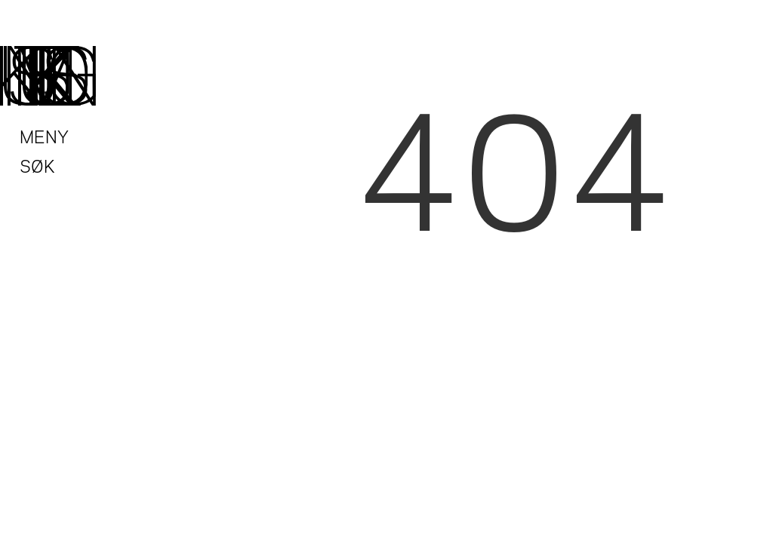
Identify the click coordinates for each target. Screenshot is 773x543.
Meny (44, 135)
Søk (37, 164)
